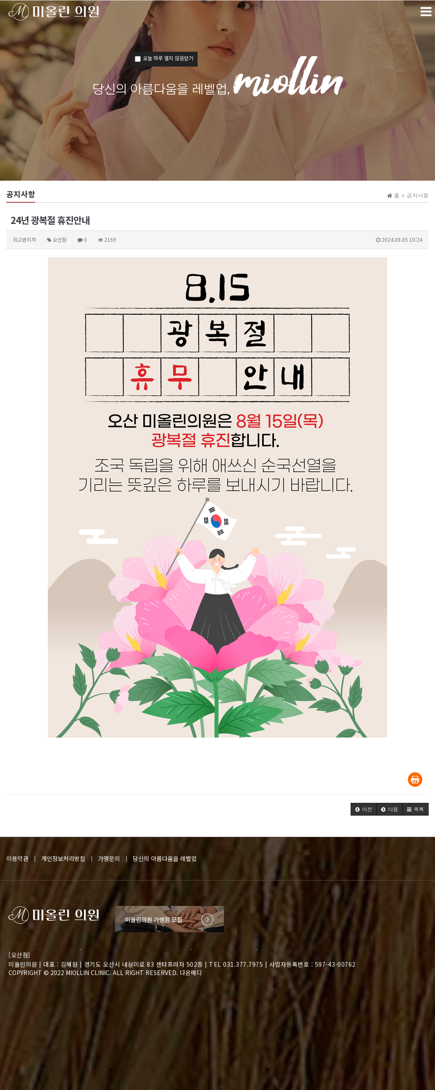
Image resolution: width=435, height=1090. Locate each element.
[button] (364, 809)
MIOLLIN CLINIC (87, 972)
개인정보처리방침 (63, 858)
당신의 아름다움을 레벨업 (165, 858)
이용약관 (17, 858)
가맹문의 (109, 858)
